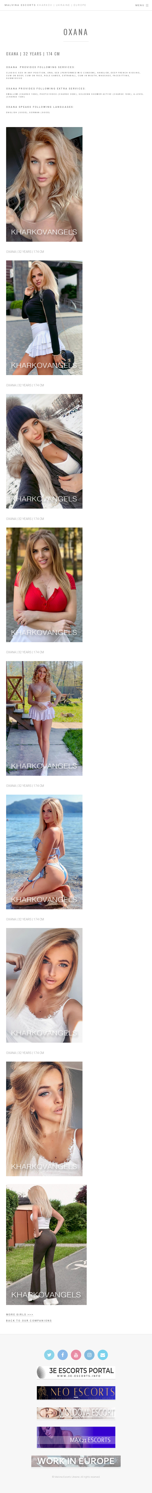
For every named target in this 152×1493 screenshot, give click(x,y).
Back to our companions (29, 1320)
